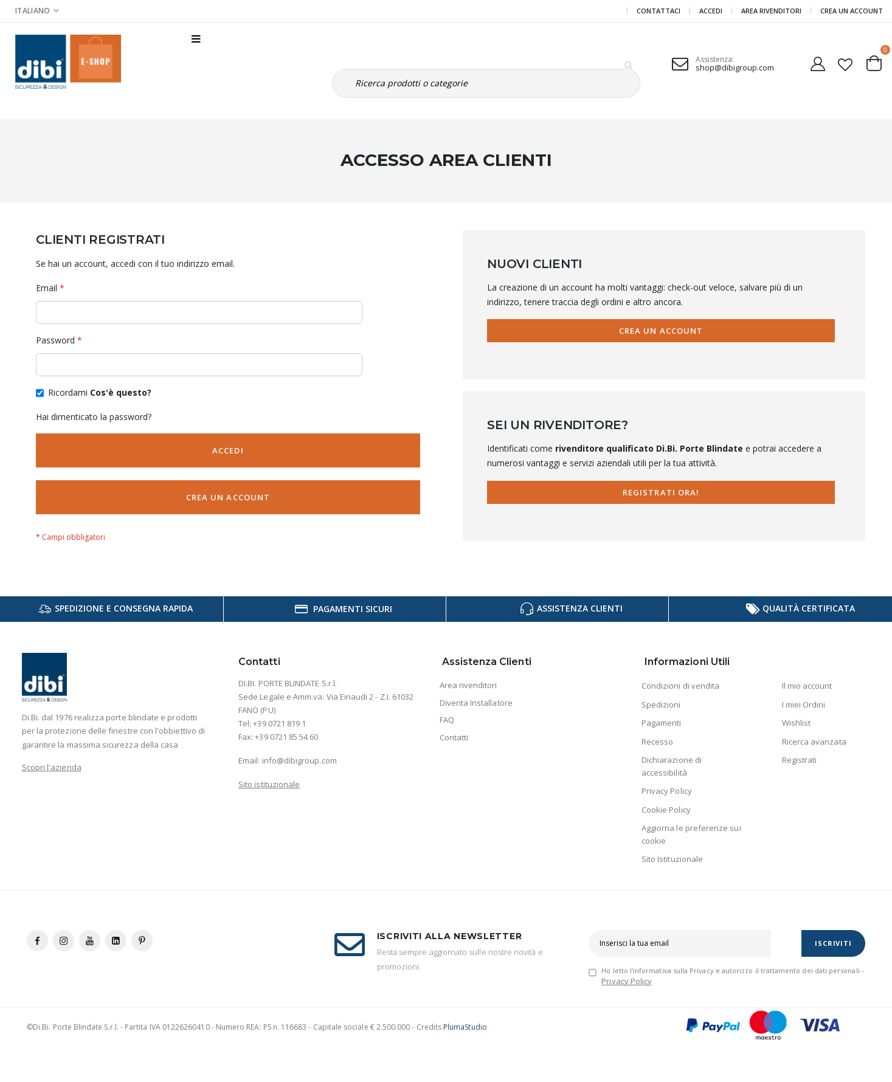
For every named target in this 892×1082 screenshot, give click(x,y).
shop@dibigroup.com (735, 67)
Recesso (657, 741)
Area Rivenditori (771, 10)
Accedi (710, 10)
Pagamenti (661, 722)
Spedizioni (661, 704)
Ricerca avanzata (814, 741)
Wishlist (796, 722)
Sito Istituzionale (672, 858)
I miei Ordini (804, 704)
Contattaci (658, 10)
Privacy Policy (666, 790)
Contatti (454, 737)
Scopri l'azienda (51, 767)
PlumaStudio (465, 1027)
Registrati (799, 759)
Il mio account (807, 685)
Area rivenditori (468, 685)
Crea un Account (851, 10)
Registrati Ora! (661, 492)
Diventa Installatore (476, 702)
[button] (845, 62)
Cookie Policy (666, 809)
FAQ (447, 719)
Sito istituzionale (269, 784)
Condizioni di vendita (680, 685)
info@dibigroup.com (299, 760)
